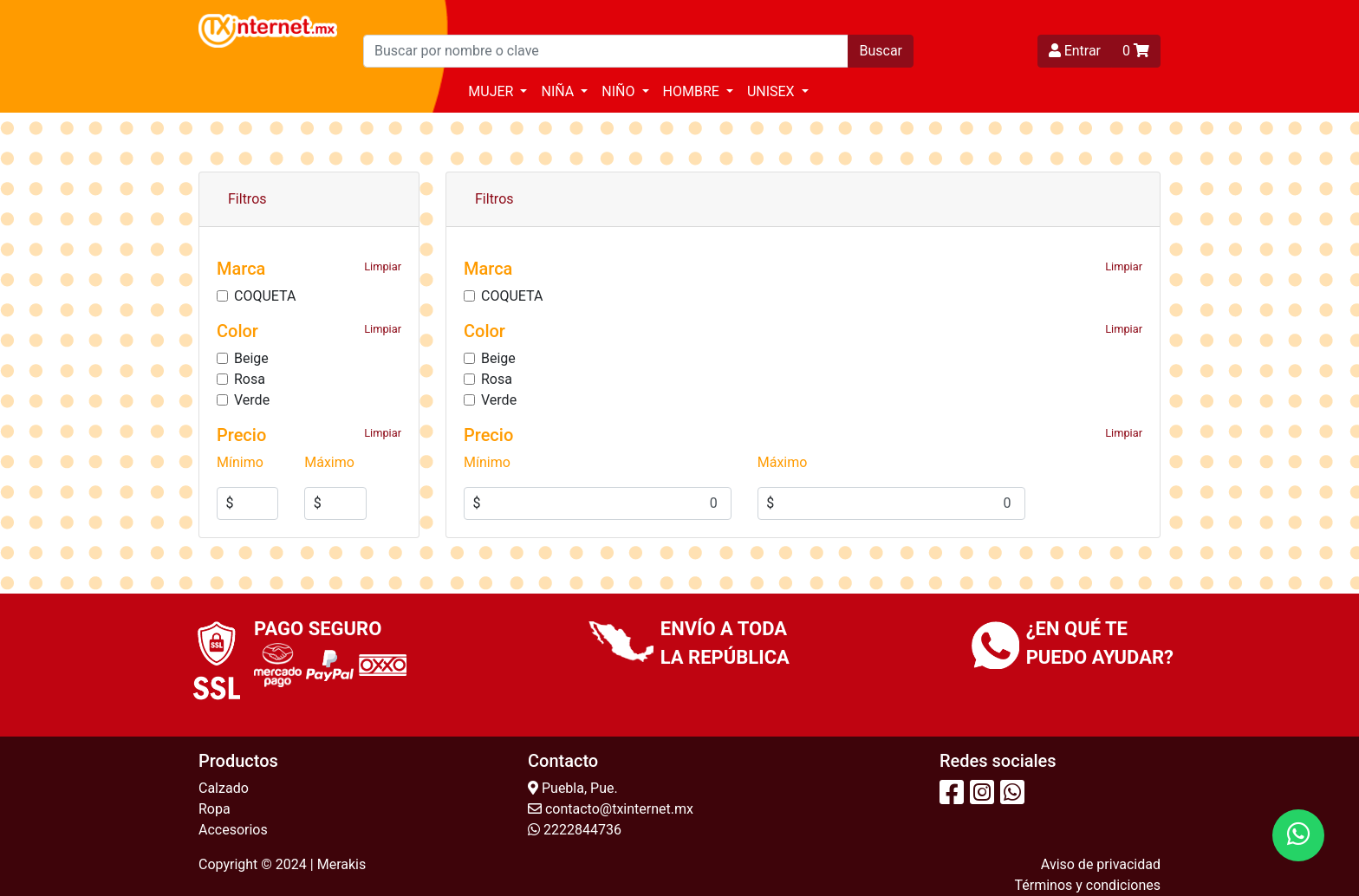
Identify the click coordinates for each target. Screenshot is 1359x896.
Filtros (247, 199)
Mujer (492, 91)
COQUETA (265, 296)
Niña (559, 91)
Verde (252, 400)
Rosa (249, 379)
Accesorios (233, 829)
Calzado (223, 788)
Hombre (693, 91)
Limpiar (382, 266)
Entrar (1075, 50)
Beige (251, 358)
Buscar (880, 50)
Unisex (772, 91)
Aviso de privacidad (1101, 864)
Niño (619, 91)
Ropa (214, 809)
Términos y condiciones (1087, 885)
